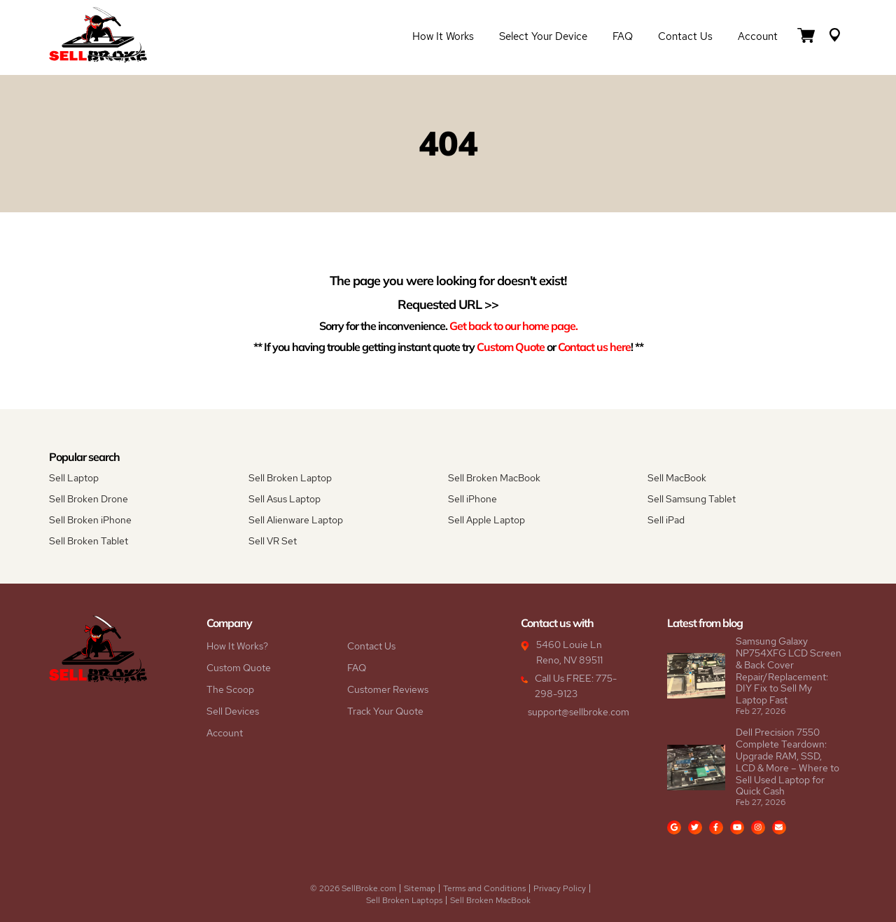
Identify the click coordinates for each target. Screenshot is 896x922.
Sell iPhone (472, 499)
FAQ (622, 36)
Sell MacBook (677, 478)
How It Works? (237, 646)
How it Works (443, 36)
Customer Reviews (387, 689)
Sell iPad (666, 520)
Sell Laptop (74, 478)
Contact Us (685, 36)
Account (758, 36)
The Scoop (230, 689)
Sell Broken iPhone (90, 520)
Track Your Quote (385, 711)
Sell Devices (232, 711)
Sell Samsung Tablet (692, 499)
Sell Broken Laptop (290, 478)
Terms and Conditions (484, 888)
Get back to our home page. (513, 325)
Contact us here (594, 346)
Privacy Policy (559, 888)
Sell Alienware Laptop (295, 520)
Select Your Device (543, 36)
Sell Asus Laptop (284, 499)
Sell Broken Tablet (88, 541)
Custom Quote (511, 346)
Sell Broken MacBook (494, 478)
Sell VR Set (272, 541)
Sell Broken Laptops (404, 900)
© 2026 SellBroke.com (353, 888)
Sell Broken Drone (88, 499)
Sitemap (419, 888)
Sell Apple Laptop (486, 520)
